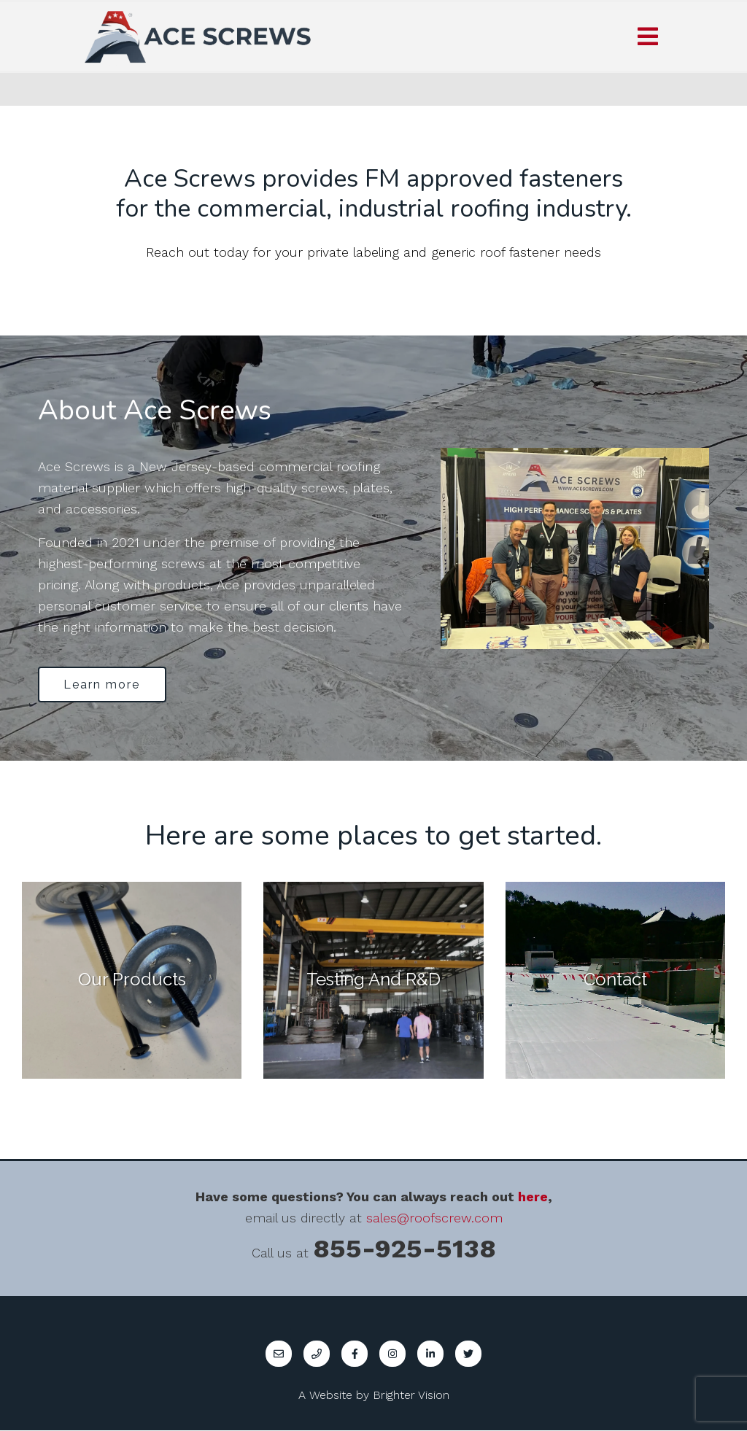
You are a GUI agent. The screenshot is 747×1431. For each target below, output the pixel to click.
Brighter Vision (411, 1396)
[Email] (279, 1354)
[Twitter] (468, 1354)
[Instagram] (392, 1354)
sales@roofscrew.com (434, 1218)
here (533, 1197)
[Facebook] (354, 1354)
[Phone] (316, 1354)
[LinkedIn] (430, 1354)
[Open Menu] (648, 36)
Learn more (103, 684)
